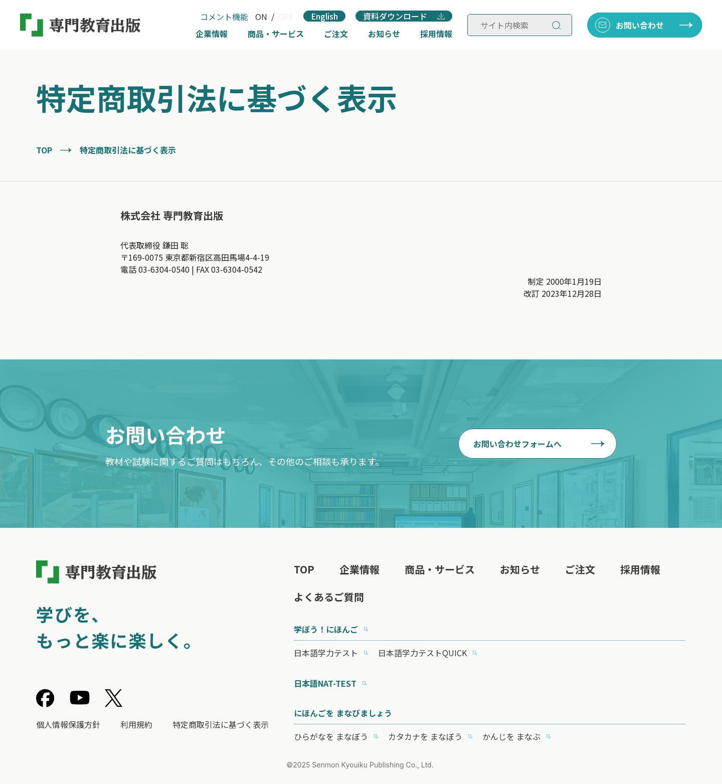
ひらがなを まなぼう (331, 736)
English (324, 16)
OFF (285, 17)
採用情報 (436, 34)
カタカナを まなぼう (425, 736)
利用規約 (136, 724)
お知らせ (384, 34)
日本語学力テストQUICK (422, 653)
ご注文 (336, 34)
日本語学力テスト (326, 653)
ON (261, 17)
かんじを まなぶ (511, 736)
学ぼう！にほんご (326, 629)
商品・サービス (276, 34)
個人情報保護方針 (68, 724)
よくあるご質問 (329, 597)
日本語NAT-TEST (325, 683)
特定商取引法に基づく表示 (220, 724)
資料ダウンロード (395, 16)
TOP (44, 150)
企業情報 (212, 34)
